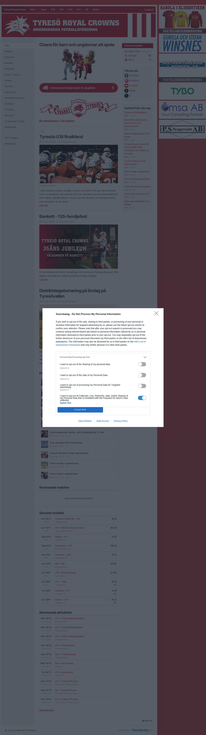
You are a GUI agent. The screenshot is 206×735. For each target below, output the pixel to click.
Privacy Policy (121, 421)
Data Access (103, 421)
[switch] (142, 364)
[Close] (157, 314)
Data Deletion (85, 421)
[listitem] (103, 357)
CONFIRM (80, 410)
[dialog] (103, 367)
